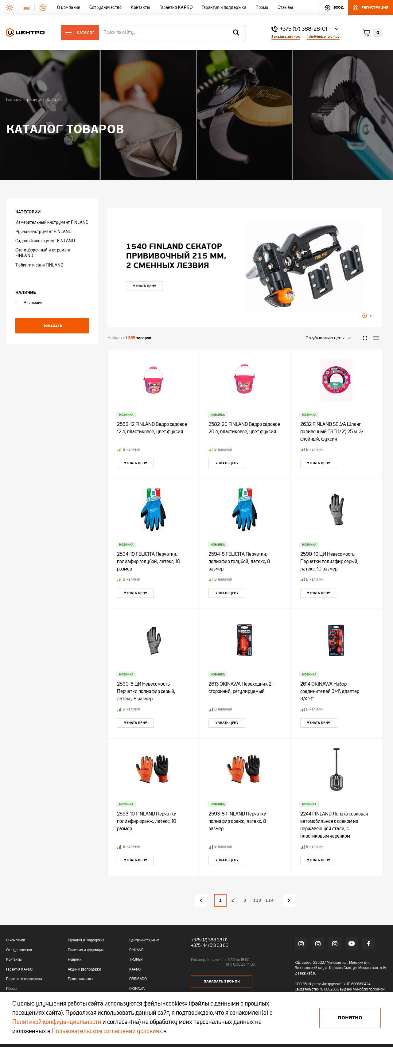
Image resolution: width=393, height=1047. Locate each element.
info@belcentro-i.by (323, 36)
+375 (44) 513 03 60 (209, 946)
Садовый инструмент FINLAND (45, 241)
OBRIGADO (138, 979)
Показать (52, 325)
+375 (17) (199, 940)
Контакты (13, 960)
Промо (11, 989)
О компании (15, 940)
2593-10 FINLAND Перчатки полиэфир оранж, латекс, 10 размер (147, 821)
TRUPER (135, 960)
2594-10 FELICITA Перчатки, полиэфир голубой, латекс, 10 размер (148, 562)
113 (257, 900)
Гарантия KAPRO (19, 969)
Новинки (74, 960)
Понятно (350, 1018)
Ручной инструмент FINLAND (43, 232)
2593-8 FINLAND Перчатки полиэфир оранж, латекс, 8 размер (237, 821)
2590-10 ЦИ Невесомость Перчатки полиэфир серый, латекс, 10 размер (329, 562)
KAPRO (135, 969)
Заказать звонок (285, 36)
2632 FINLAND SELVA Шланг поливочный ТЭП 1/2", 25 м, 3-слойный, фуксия (332, 432)
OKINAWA (137, 989)
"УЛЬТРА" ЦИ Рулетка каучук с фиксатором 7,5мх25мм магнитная (175, 256)
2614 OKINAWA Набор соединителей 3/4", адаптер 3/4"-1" (329, 692)
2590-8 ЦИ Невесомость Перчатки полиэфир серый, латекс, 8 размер (146, 692)
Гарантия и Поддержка (86, 940)
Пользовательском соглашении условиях (107, 1032)
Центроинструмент (144, 940)
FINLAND (136, 950)
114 (269, 900)
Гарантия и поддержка (24, 979)
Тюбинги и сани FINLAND (39, 265)
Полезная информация (85, 950)
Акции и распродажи (84, 969)
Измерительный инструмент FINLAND (52, 222)
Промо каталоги (80, 979)
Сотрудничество (19, 950)
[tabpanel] (244, 266)
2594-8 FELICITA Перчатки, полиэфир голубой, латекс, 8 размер (239, 562)
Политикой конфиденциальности (56, 1022)
